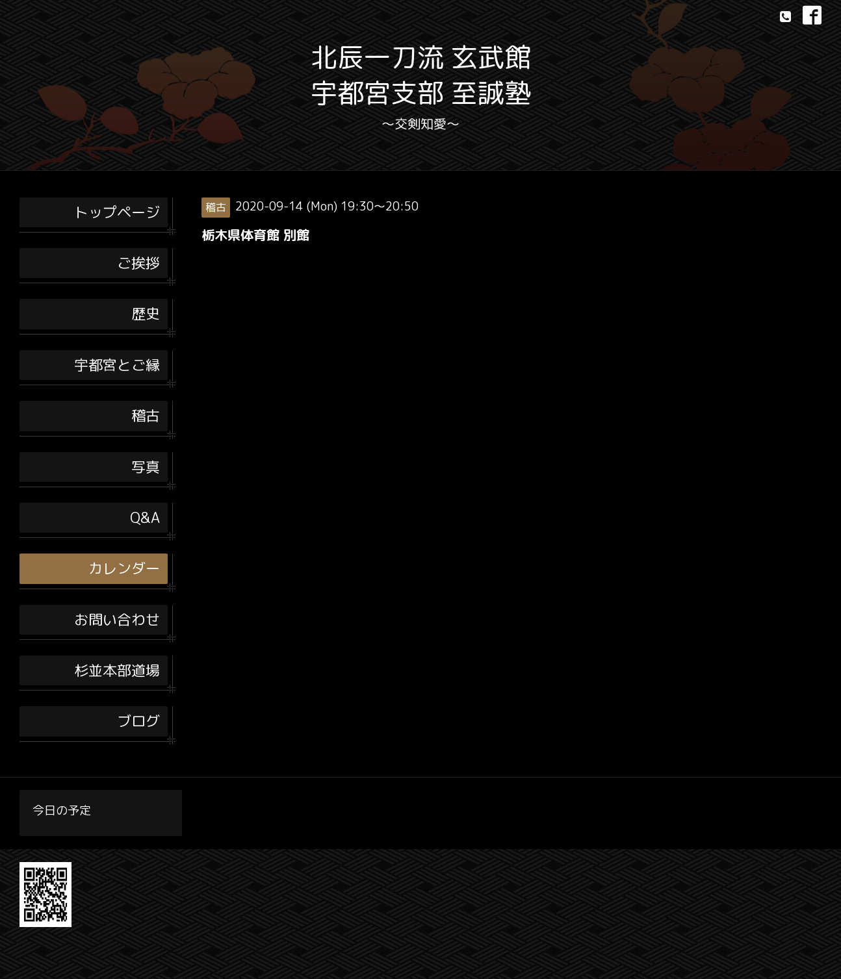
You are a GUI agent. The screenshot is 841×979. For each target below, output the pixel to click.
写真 (145, 467)
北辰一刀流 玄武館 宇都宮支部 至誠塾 (421, 74)
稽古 (145, 415)
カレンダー (124, 568)
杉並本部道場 (117, 670)
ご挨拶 (138, 263)
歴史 (145, 313)
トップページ (117, 212)
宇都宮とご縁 (117, 365)
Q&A (145, 517)
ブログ (138, 721)
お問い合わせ (117, 619)
